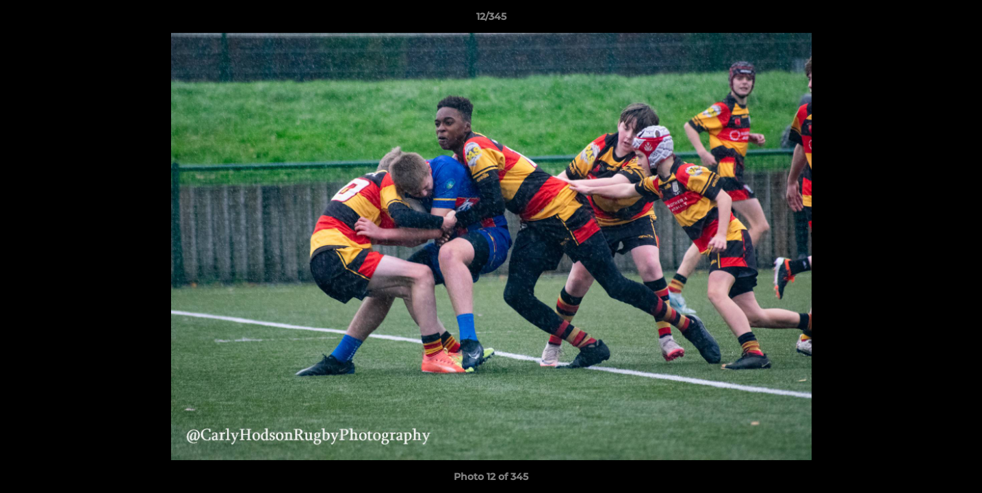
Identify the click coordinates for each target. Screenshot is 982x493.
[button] (957, 20)
